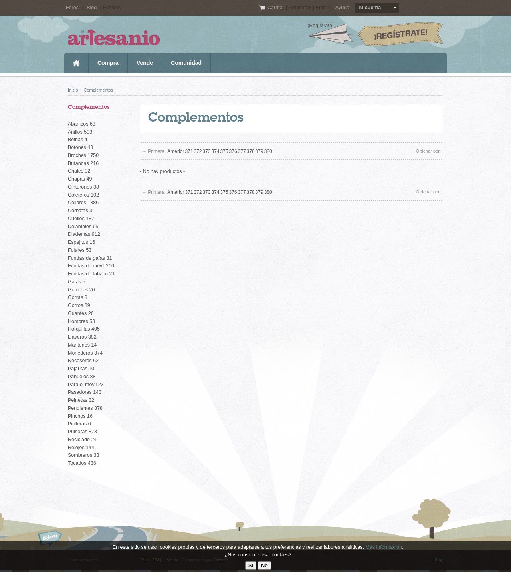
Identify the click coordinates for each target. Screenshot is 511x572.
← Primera (153, 151)
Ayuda (342, 7)
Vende (145, 63)
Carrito (275, 7)
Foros (72, 7)
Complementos (98, 90)
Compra (108, 63)
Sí (251, 565)
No (264, 565)
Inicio (76, 63)
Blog (92, 7)
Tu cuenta (369, 7)
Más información (383, 547)
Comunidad (186, 63)
